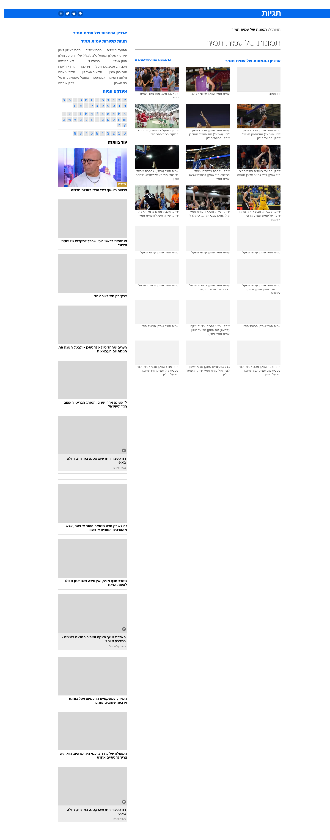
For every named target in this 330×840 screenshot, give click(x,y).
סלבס (201, 4)
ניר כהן (81, 66)
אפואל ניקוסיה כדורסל (69, 77)
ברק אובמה (62, 83)
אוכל (176, 4)
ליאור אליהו (62, 61)
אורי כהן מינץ (113, 72)
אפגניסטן (94, 77)
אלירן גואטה (62, 72)
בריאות (162, 4)
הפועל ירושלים (112, 50)
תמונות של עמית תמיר (244, 30)
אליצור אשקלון (87, 72)
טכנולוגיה (129, 4)
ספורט (230, 4)
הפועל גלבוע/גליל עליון (87, 55)
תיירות (146, 4)
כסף (188, 4)
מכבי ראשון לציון (65, 50)
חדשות (246, 4)
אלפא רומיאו (114, 77)
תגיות (272, 30)
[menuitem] (243, 4)
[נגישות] (6, 5)
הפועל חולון (62, 55)
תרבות (215, 4)
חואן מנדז (116, 61)
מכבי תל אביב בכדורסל (107, 66)
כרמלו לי (89, 61)
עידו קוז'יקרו (62, 66)
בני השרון (116, 83)
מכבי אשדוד (89, 50)
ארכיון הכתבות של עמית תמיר (96, 33)
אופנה (112, 4)
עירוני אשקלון (113, 55)
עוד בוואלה (113, 143)
